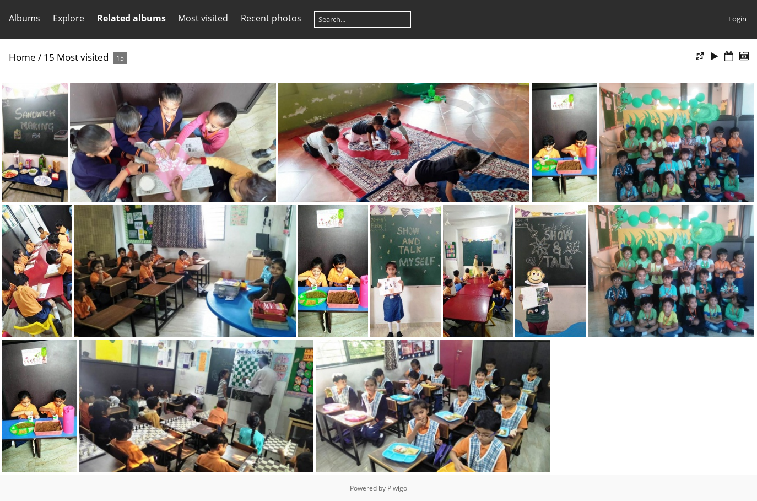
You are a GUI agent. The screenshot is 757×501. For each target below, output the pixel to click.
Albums (24, 18)
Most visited (203, 18)
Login (737, 19)
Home (22, 57)
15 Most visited (76, 57)
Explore (68, 18)
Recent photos (271, 18)
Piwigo (397, 488)
